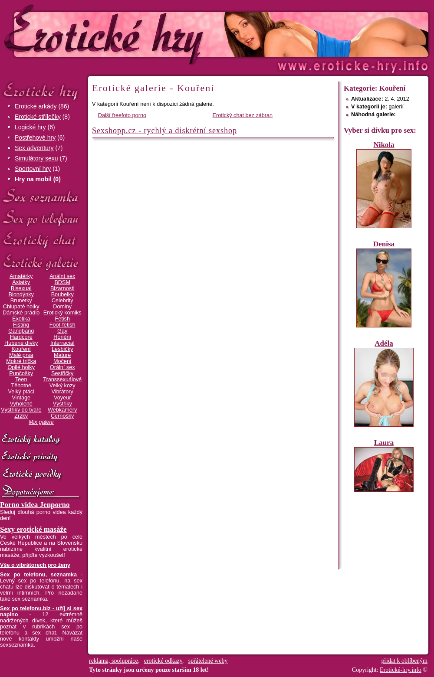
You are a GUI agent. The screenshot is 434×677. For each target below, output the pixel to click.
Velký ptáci (21, 392)
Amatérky (21, 276)
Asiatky (21, 282)
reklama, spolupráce (113, 660)
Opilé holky (21, 367)
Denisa (384, 244)
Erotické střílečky (38, 116)
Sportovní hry (33, 168)
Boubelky (62, 294)
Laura (384, 442)
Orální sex (62, 367)
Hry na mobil (33, 179)
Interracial (62, 343)
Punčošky (21, 373)
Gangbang (21, 331)
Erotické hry (41, 90)
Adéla (384, 343)
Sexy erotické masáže (33, 529)
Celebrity (62, 301)
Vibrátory (62, 392)
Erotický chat (41, 240)
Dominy (62, 307)
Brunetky (21, 301)
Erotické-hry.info (146, 34)
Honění (62, 337)
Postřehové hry (35, 137)
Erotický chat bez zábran (243, 115)
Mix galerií (41, 422)
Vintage (21, 398)
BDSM (62, 282)
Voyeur (62, 398)
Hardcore (21, 337)
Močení (62, 361)
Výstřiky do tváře (21, 410)
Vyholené (21, 404)
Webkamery (62, 410)
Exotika (21, 319)
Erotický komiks (62, 313)
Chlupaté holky (21, 307)
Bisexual (21, 288)
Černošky (62, 416)
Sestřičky (62, 373)
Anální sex (62, 276)
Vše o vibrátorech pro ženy (35, 565)
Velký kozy (62, 386)
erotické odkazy (163, 660)
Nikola (383, 145)
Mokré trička (21, 361)
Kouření (21, 349)
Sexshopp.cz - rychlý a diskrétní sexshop (164, 130)
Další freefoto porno (122, 115)
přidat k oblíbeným (404, 660)
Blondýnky (21, 294)
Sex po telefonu (41, 218)
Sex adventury (34, 147)
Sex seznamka (41, 196)
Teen (21, 379)
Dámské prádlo (21, 313)
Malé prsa (21, 355)
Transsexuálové (62, 379)
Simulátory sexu (36, 158)
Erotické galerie (41, 262)
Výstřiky (62, 404)
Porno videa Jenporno (35, 504)
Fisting (21, 325)
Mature (62, 355)
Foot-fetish (62, 325)
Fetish (62, 319)
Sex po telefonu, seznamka (38, 575)
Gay (62, 331)
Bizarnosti (62, 288)
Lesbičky (62, 349)
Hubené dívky (21, 343)
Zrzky (21, 416)
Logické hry (30, 127)
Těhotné (21, 386)
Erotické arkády (35, 106)
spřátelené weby (208, 660)
